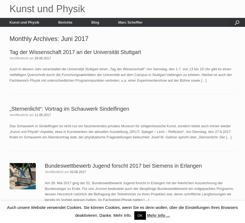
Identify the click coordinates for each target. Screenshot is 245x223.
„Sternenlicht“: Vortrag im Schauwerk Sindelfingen (69, 109)
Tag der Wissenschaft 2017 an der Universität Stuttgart (75, 52)
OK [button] (140, 216)
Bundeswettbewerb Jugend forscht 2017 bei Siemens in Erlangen (123, 166)
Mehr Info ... (158, 215)
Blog (95, 22)
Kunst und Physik (24, 22)
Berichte (65, 22)
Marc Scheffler (130, 22)
